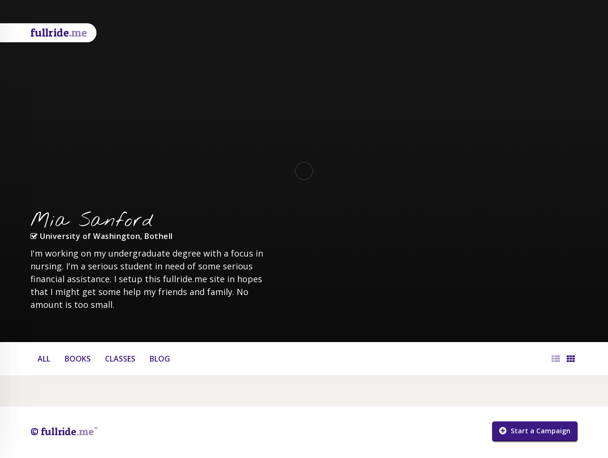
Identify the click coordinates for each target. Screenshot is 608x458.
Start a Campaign (534, 430)
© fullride (63, 431)
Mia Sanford (91, 221)
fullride (58, 32)
